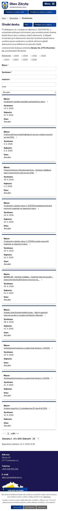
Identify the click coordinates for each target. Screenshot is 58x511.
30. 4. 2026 (9, 180)
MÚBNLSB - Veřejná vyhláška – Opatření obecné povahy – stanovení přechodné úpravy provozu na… (28, 278)
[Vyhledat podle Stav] (29, 92)
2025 (25, 60)
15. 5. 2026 (8, 329)
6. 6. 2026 (8, 151)
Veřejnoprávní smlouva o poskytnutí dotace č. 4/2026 (28, 348)
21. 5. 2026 (8, 115)
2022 (43, 56)
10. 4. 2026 (8, 415)
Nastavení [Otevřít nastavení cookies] (41, 507)
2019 (16, 56)
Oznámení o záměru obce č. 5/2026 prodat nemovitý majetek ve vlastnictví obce (26, 242)
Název (4, 65)
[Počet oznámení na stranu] (35, 438)
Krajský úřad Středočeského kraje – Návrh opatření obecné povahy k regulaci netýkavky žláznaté (26, 313)
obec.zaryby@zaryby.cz (12, 477)
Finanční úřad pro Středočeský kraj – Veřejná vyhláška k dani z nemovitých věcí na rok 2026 (27, 171)
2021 (35, 56)
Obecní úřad (14, 18)
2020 (25, 56)
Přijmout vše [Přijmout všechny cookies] (17, 507)
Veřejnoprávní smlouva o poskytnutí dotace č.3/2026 (28, 378)
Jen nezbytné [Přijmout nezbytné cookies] (29, 507)
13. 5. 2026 (8, 108)
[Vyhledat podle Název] (29, 69)
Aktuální (7, 122)
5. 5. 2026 (8, 144)
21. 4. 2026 (8, 385)
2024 (16, 60)
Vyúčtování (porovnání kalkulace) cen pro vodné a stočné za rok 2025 (28, 135)
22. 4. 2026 (9, 355)
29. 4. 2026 (9, 215)
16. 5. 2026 (8, 222)
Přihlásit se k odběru (45, 25)
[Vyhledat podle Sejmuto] (29, 85)
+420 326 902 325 (10, 469)
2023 (7, 60)
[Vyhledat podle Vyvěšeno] (29, 77)
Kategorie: (6, 56)
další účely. (47, 497)
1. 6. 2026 (8, 186)
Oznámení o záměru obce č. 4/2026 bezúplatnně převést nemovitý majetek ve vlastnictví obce (28, 207)
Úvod (4, 18)
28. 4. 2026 (9, 322)
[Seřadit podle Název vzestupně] (8, 64)
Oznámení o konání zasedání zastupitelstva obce (26, 102)
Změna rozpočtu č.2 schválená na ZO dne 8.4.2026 (27, 408)
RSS (28, 25)
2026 (34, 60)
